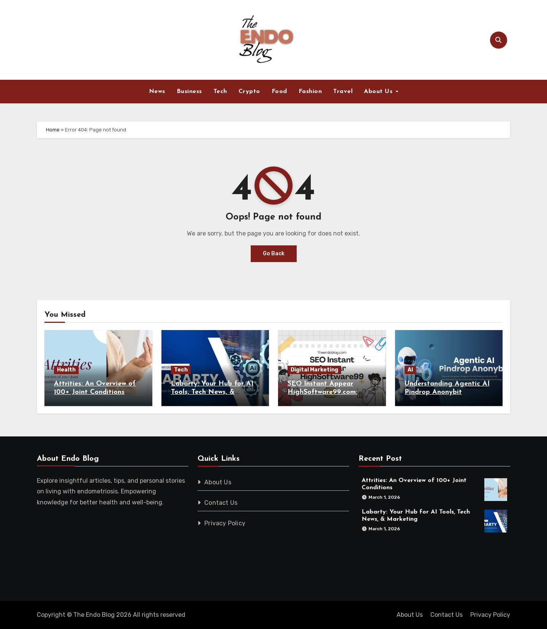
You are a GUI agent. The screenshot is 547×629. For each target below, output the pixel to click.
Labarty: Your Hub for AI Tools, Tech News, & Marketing (212, 392)
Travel (343, 92)
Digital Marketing (314, 370)
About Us (379, 92)
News (157, 92)
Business (189, 92)
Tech (220, 92)
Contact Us (221, 502)
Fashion (310, 92)
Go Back (274, 253)
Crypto (249, 92)
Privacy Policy (225, 523)
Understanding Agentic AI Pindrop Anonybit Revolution (447, 392)
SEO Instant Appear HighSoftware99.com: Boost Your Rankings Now (330, 392)
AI (410, 370)
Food (279, 92)
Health (66, 370)
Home (53, 130)
